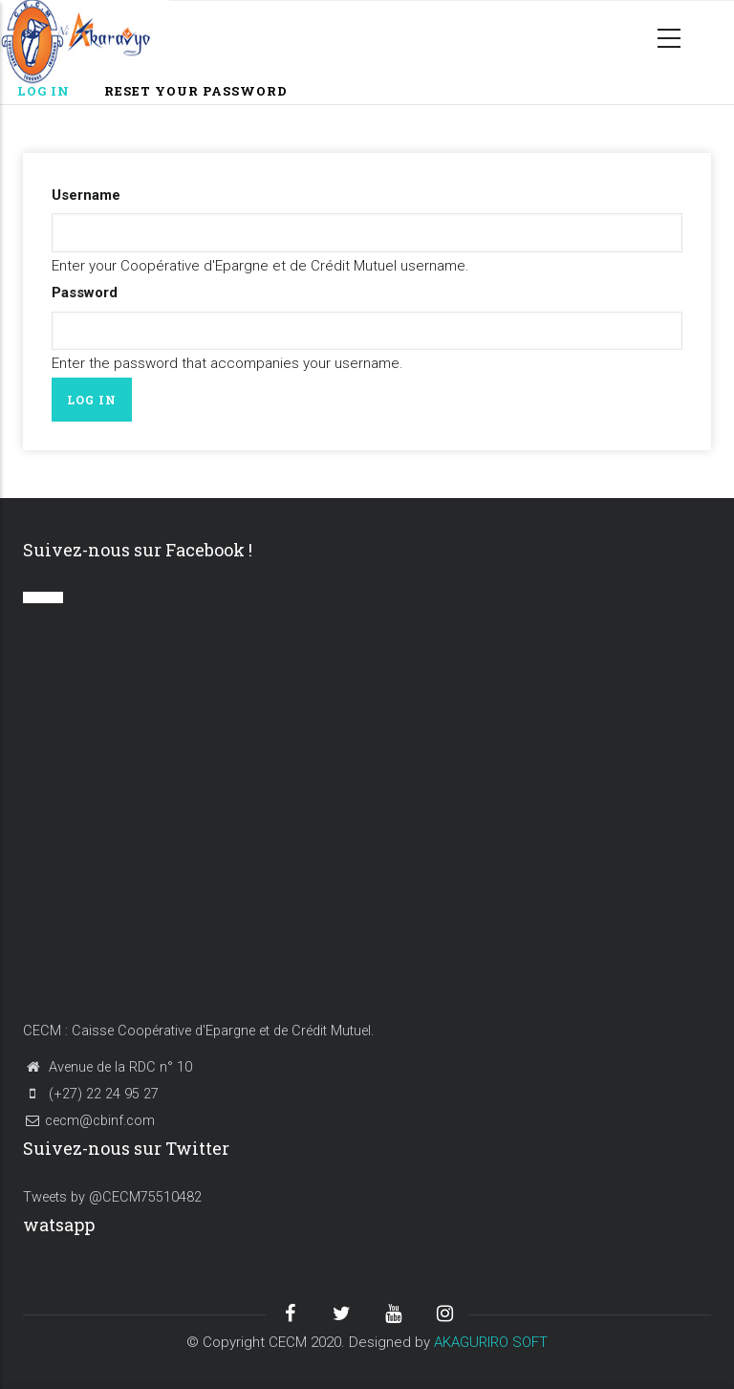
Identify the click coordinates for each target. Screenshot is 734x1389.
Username (86, 195)
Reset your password (196, 90)
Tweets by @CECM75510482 (112, 1197)
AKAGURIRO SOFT (491, 1342)
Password (85, 292)
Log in (52, 92)
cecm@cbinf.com (89, 1121)
